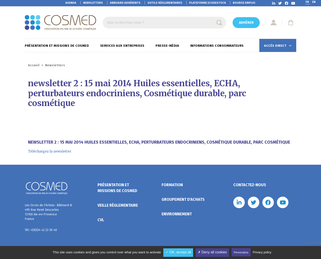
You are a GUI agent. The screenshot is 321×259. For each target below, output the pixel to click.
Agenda (70, 2)
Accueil (34, 65)
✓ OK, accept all (178, 252)
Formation (172, 185)
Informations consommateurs (217, 46)
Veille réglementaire (118, 205)
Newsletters (93, 2)
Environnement (177, 214)
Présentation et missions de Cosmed (57, 46)
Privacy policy (262, 252)
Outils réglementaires (164, 2)
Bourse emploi (244, 2)
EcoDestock (207, 2)
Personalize (241, 252)
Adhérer (246, 22)
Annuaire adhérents (125, 2)
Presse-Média (168, 46)
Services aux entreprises (123, 46)
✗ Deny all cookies (212, 252)
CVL (101, 219)
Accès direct (275, 46)
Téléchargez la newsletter (49, 151)
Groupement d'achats (183, 199)
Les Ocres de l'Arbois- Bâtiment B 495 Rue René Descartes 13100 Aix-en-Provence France (48, 212)
